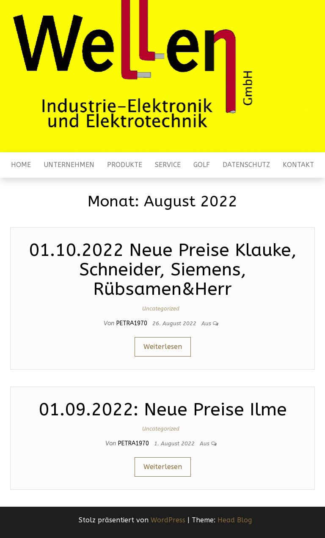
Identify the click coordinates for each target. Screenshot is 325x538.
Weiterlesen (162, 347)
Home (21, 165)
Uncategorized (160, 308)
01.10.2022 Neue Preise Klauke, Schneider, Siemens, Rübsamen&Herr (163, 269)
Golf (201, 165)
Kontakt (298, 165)
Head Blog (235, 520)
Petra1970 (132, 323)
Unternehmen (69, 165)
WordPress (168, 520)
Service (168, 165)
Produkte (124, 165)
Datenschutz (246, 165)
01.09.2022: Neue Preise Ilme (163, 409)
